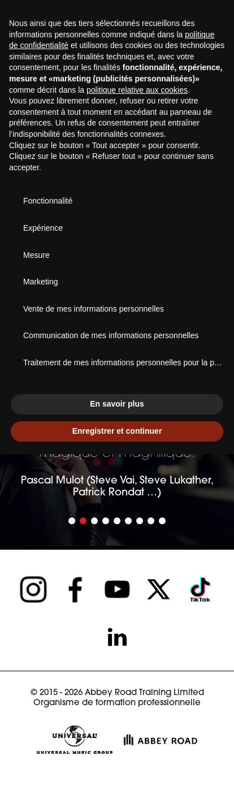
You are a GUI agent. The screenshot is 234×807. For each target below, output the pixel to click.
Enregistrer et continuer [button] (117, 430)
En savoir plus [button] (117, 403)
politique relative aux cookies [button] (137, 89)
